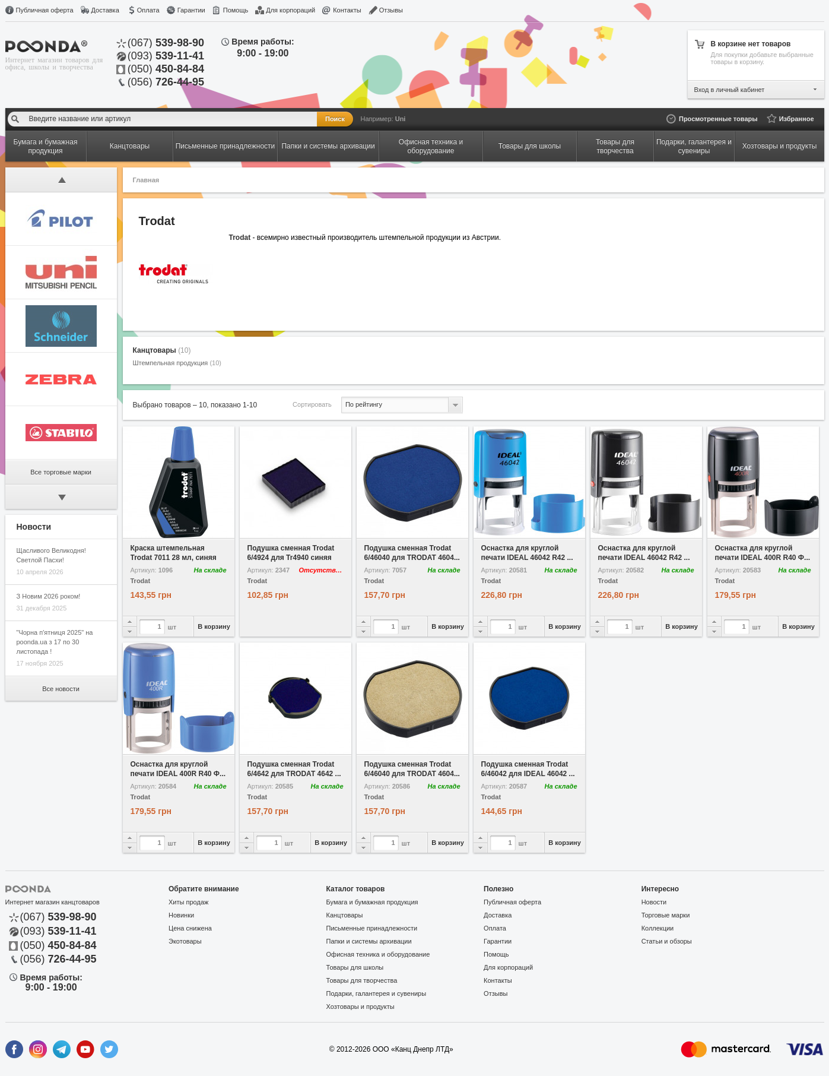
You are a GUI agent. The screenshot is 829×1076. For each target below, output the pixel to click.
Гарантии (191, 10)
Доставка (105, 10)
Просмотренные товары (718, 118)
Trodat (141, 581)
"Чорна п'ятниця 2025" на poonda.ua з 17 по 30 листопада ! (55, 642)
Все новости (61, 688)
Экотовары (185, 941)
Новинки (181, 915)
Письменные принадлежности (372, 928)
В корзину (214, 626)
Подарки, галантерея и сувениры (376, 993)
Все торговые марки (60, 472)
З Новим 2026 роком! (49, 596)
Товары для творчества (362, 980)
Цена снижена (190, 928)
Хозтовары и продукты (360, 1006)
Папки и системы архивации (369, 941)
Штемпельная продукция (177, 362)
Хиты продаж (188, 902)
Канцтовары (162, 350)
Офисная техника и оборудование (378, 954)
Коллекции (657, 928)
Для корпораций (290, 10)
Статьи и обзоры (666, 941)
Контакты (347, 10)
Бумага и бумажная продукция (372, 902)
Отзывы (391, 10)
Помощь (236, 10)
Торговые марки (665, 915)
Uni (400, 118)
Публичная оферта (45, 10)
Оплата (148, 10)
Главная (146, 179)
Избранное (796, 118)
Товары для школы (355, 967)
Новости (654, 902)
